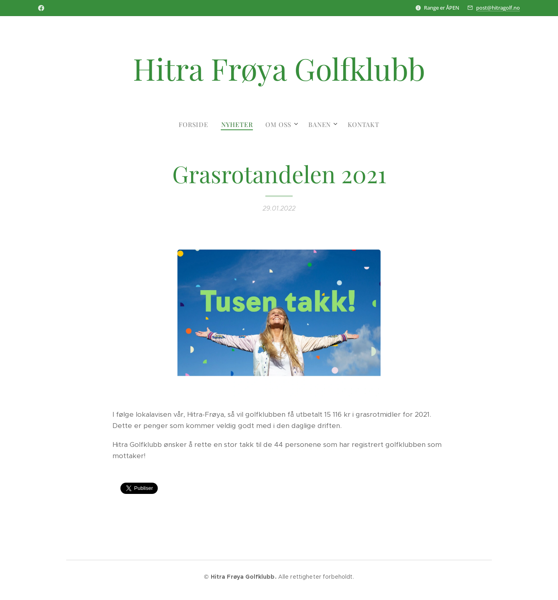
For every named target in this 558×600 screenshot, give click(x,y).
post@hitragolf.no (498, 7)
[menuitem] (197, 125)
